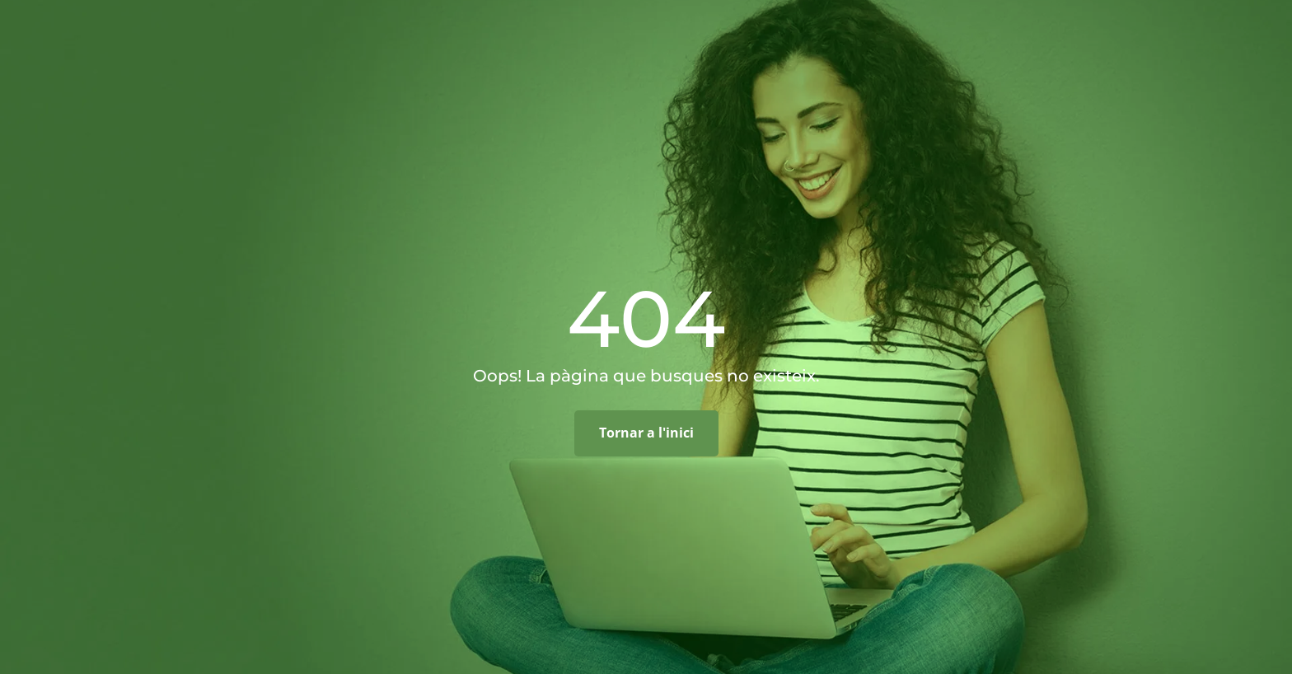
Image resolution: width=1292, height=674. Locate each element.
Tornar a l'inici (646, 433)
